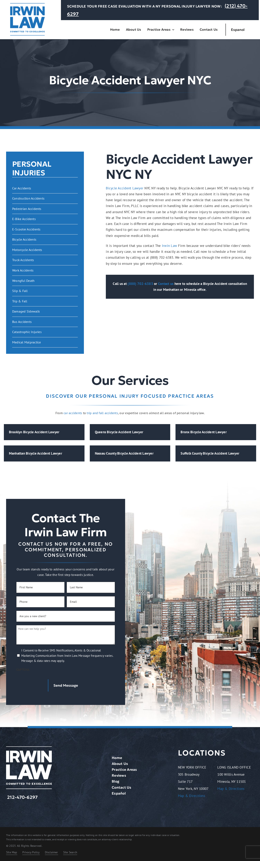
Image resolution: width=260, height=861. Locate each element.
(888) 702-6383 (140, 283)
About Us (120, 763)
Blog (115, 781)
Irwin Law (169, 245)
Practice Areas (124, 769)
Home (117, 758)
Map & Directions (191, 796)
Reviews (119, 775)
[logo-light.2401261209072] (29, 748)
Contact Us (121, 787)
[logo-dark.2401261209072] (27, 4)
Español (119, 793)
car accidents (73, 413)
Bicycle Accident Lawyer (124, 188)
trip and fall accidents (102, 413)
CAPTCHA (23, 670)
